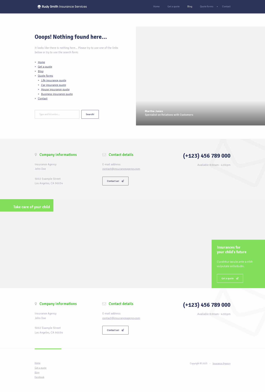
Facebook (39, 377)
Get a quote (173, 6)
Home (156, 6)
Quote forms (206, 6)
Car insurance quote (53, 85)
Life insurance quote (53, 80)
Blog (189, 6)
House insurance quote (55, 89)
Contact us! (115, 181)
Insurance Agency (221, 363)
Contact (226, 6)
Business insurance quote (57, 94)
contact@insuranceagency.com (121, 169)
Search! (90, 114)
